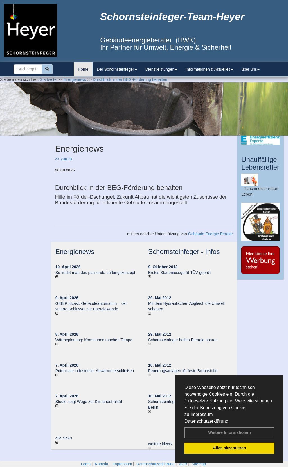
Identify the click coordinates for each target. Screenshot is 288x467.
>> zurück (63, 159)
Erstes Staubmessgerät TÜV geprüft (180, 272)
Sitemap (199, 464)
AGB (183, 464)
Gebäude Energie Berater (210, 234)
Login (86, 464)
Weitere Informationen (229, 432)
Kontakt (101, 464)
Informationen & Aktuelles (209, 69)
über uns (251, 69)
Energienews (74, 251)
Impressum (201, 414)
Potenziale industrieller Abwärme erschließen (94, 370)
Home (83, 69)
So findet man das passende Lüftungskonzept (95, 272)
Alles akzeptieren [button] (229, 448)
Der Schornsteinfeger (117, 69)
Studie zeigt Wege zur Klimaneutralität (88, 401)
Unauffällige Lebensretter (260, 163)
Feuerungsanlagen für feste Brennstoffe (182, 370)
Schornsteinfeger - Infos (184, 251)
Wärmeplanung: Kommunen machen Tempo (93, 340)
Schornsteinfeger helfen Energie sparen (183, 340)
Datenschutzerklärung (206, 421)
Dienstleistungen (161, 69)
